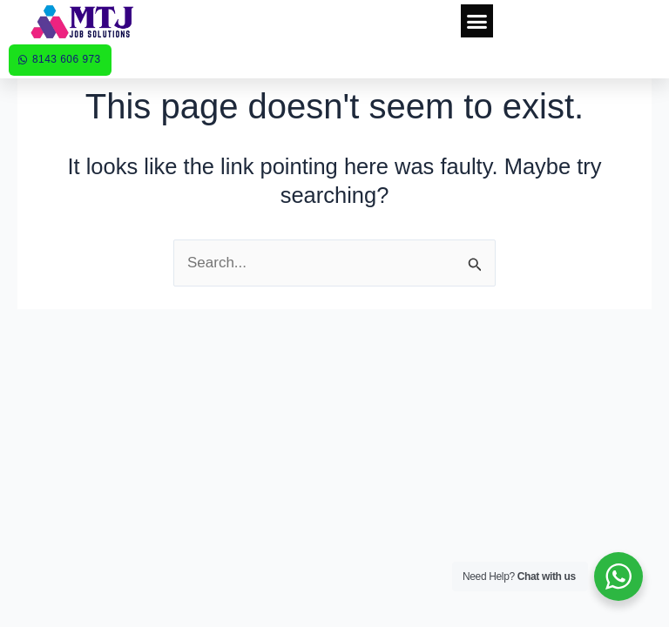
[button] (477, 20)
